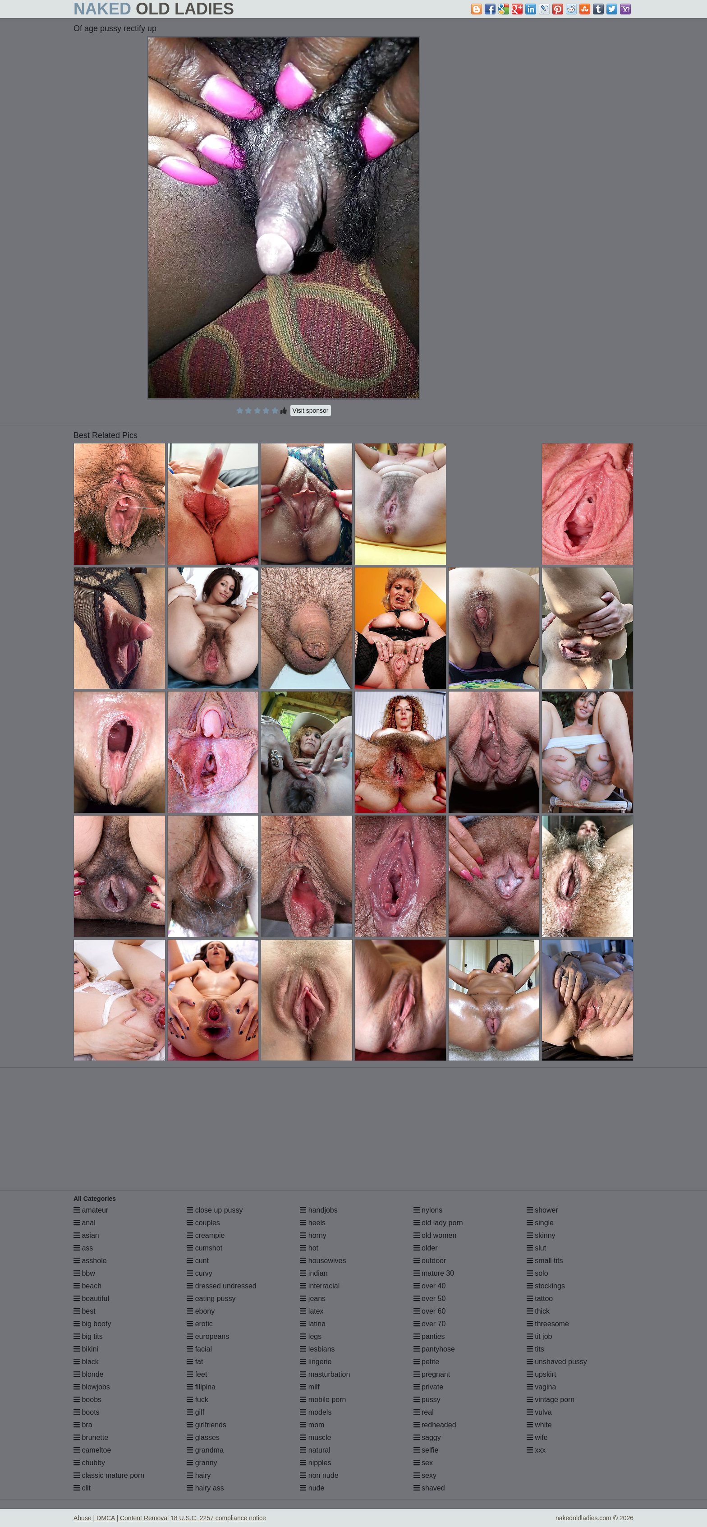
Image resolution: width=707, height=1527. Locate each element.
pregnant (431, 1374)
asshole (90, 1260)
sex (423, 1463)
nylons (428, 1210)
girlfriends (206, 1425)
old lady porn (438, 1223)
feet (197, 1374)
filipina (201, 1387)
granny (202, 1463)
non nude (319, 1475)
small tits (545, 1260)
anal (84, 1223)
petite (426, 1362)
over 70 (429, 1324)
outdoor (429, 1260)
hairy (199, 1475)
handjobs (318, 1210)
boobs (87, 1399)
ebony (201, 1311)
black (86, 1362)
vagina (541, 1387)
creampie (206, 1235)
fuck (197, 1399)
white (539, 1425)
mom (312, 1425)
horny (313, 1235)
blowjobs (91, 1387)
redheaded (434, 1425)
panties (429, 1336)
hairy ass (205, 1488)
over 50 (429, 1298)
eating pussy (211, 1298)
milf (309, 1387)
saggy (427, 1437)
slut (536, 1248)
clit (82, 1488)
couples (203, 1223)
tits (535, 1349)
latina (313, 1324)
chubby (89, 1463)
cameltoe (92, 1450)
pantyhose (434, 1349)
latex (311, 1311)
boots (86, 1412)
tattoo (540, 1298)
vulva (539, 1412)
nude (312, 1488)
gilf (195, 1412)
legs (310, 1336)
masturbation (325, 1374)
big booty (92, 1324)
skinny (541, 1235)
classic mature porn (108, 1475)
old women (435, 1235)
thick (538, 1311)
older (425, 1248)
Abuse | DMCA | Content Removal (121, 1518)
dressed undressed (222, 1286)
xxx (536, 1450)
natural (315, 1450)
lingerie (315, 1362)
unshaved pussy (557, 1362)
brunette (90, 1437)
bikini (85, 1349)
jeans (313, 1298)
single (540, 1223)
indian (313, 1273)
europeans (208, 1336)
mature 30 (433, 1273)
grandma (205, 1450)
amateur (90, 1210)
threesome (548, 1324)
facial (199, 1349)
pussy (427, 1399)
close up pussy (215, 1210)
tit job (539, 1336)
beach (87, 1286)
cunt (198, 1260)
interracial (320, 1286)
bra (82, 1425)
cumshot (204, 1248)
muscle (315, 1437)
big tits (88, 1336)
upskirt (541, 1374)
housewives (323, 1260)
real (423, 1412)
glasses (203, 1437)
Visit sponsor (311, 410)
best (84, 1311)
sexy (424, 1475)
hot (309, 1248)
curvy (199, 1273)
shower (542, 1210)
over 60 (429, 1311)
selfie (426, 1450)
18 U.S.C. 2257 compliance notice (218, 1518)
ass (83, 1248)
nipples (315, 1463)
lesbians (317, 1349)
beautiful (91, 1298)
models (315, 1412)
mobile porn (323, 1399)
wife (537, 1437)
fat (195, 1362)
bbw (84, 1273)
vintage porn (551, 1399)
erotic (200, 1324)
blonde (88, 1374)
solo (537, 1273)
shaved (429, 1488)
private (428, 1387)
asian (86, 1235)
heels (313, 1223)
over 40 (429, 1286)
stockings (546, 1286)
